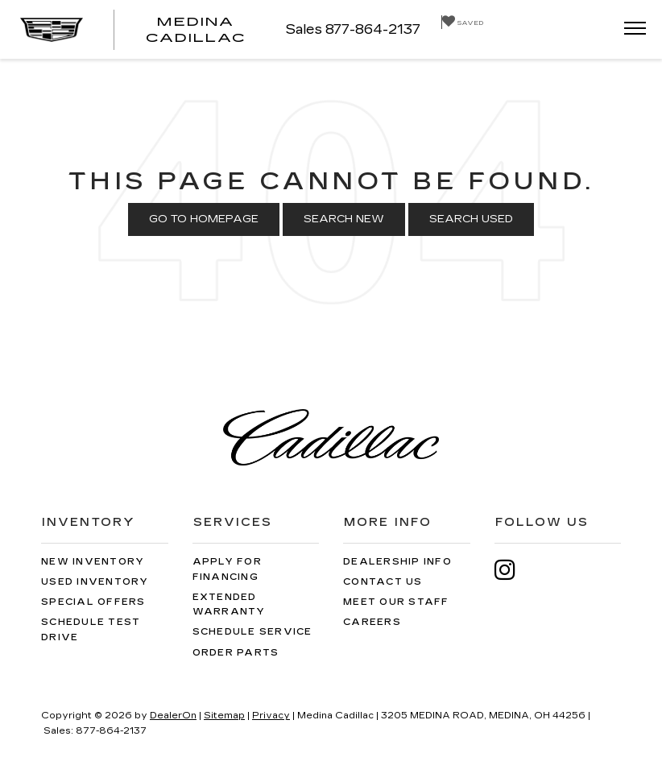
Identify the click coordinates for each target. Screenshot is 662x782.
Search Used (471, 219)
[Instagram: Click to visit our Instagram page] (513, 569)
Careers (372, 622)
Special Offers (93, 602)
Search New (344, 219)
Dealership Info (397, 562)
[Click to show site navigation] (630, 29)
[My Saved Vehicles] (462, 22)
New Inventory (92, 562)
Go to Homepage (204, 219)
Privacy (271, 715)
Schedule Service (252, 632)
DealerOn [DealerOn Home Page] (173, 715)
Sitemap (224, 715)
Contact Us (383, 582)
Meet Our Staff (396, 602)
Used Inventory (95, 582)
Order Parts (235, 653)
